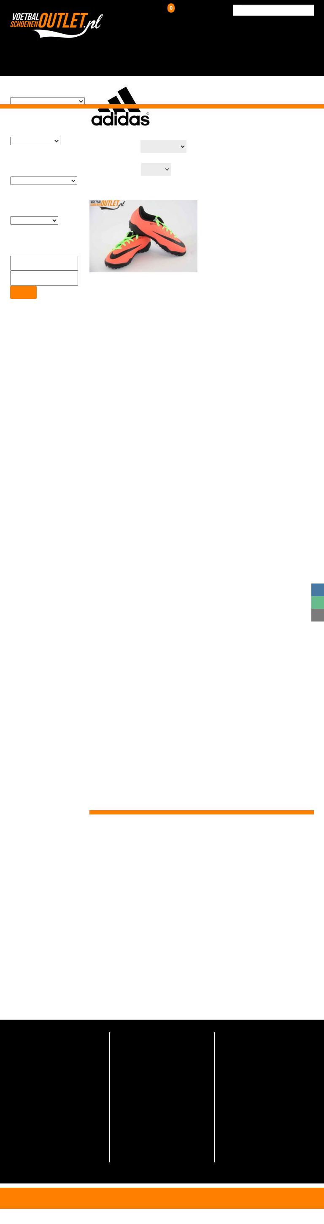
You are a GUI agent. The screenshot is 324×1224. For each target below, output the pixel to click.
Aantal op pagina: (113, 156)
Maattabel (134, 1124)
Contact (302, 47)
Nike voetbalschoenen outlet (158, 1100)
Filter (23, 277)
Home (70, 47)
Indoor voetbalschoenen (153, 1065)
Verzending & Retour (260, 51)
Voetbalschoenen (102, 50)
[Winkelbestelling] (166, 133)
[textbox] (43, 103)
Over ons (227, 51)
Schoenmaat (138, 1136)
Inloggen (147, 12)
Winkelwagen (191, 10)
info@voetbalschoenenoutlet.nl (58, 1073)
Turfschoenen (139, 1053)
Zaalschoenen (198, 50)
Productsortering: (112, 134)
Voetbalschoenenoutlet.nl (123, 994)
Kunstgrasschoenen (152, 50)
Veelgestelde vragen (147, 1160)
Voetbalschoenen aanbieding (159, 1112)
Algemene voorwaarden (152, 1148)
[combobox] (43, 103)
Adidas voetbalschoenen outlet (162, 1089)
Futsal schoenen (143, 1077)
